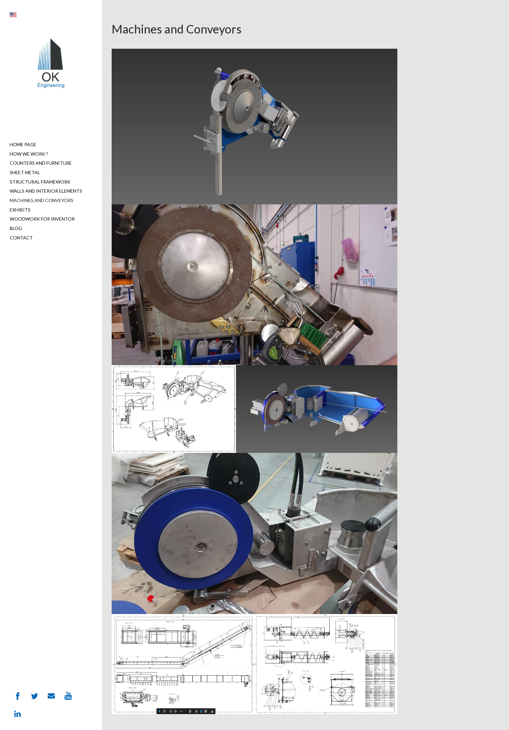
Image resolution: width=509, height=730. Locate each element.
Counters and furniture (41, 163)
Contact (21, 237)
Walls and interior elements (46, 191)
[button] (13, 14)
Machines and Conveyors (41, 200)
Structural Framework (40, 182)
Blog (16, 228)
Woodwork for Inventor (42, 219)
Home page (23, 144)
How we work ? (29, 154)
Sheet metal (25, 172)
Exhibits (20, 209)
